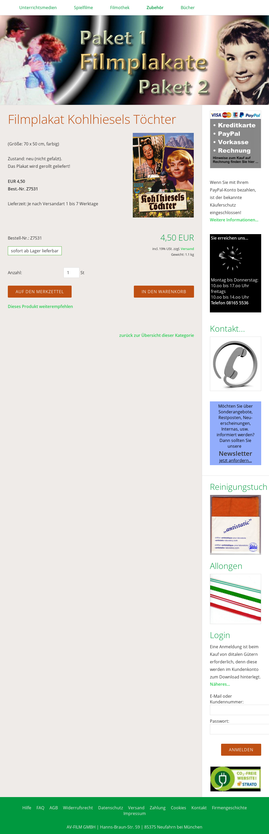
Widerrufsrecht (78, 808)
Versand (187, 248)
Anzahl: (15, 272)
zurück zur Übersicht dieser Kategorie (156, 335)
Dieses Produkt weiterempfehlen (40, 306)
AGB (53, 808)
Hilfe (26, 808)
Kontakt (199, 808)
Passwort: (219, 721)
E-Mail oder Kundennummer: (226, 699)
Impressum (134, 813)
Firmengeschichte (229, 808)
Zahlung (158, 808)
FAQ (40, 808)
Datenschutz (110, 808)
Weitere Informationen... (234, 220)
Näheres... (220, 684)
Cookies (178, 808)
